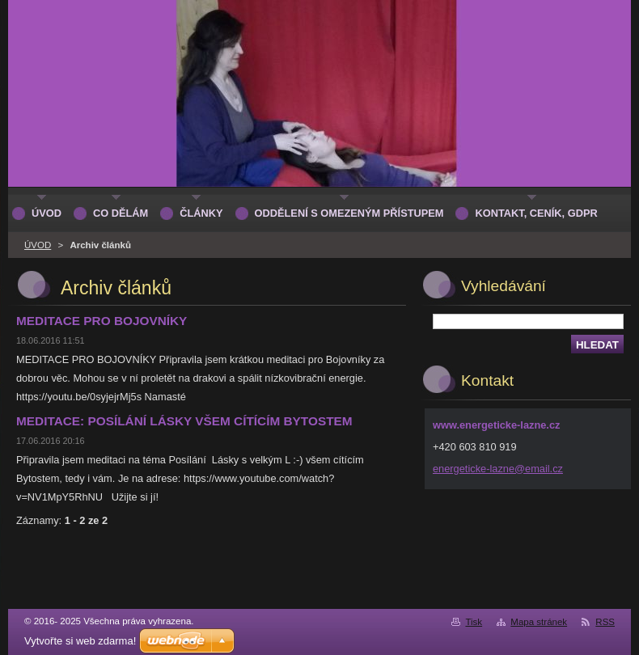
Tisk (473, 622)
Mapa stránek (538, 622)
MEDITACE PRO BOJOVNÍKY (101, 321)
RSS (605, 622)
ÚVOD (37, 245)
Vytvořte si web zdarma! (80, 641)
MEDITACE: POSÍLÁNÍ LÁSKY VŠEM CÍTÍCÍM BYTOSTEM (184, 421)
